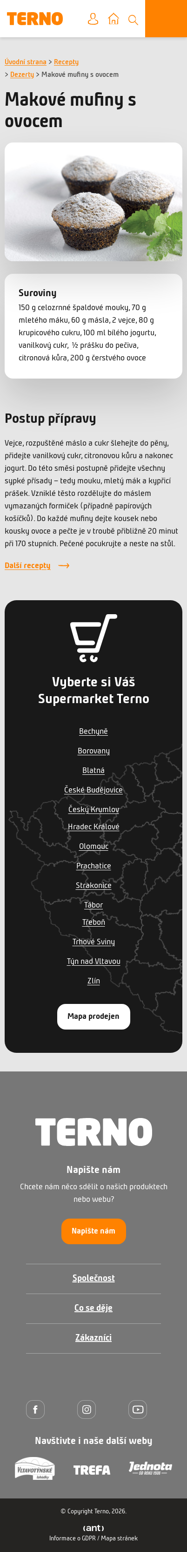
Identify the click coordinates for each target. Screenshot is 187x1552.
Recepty (66, 62)
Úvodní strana (26, 62)
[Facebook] (37, 1409)
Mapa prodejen (93, 1016)
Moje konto (100, 19)
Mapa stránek (119, 1538)
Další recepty (28, 566)
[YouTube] (140, 1409)
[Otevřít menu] (166, 18)
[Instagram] (88, 1409)
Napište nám (93, 1231)
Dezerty (22, 75)
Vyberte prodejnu (120, 19)
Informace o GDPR (72, 1538)
